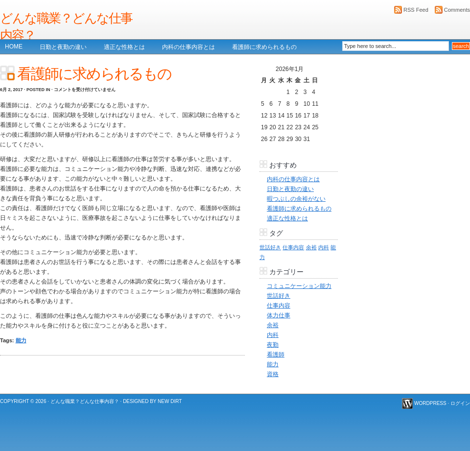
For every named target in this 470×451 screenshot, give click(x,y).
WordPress (430, 403)
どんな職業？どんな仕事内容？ (66, 27)
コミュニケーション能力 (299, 286)
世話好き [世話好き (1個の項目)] (270, 247)
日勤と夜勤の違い (63, 47)
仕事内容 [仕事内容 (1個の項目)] (293, 247)
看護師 (275, 354)
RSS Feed (415, 10)
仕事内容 (278, 305)
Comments (457, 10)
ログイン (460, 403)
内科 (273, 335)
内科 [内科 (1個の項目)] (323, 247)
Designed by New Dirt (152, 401)
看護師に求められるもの (264, 47)
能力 (21, 340)
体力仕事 (278, 315)
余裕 (273, 325)
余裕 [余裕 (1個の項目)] (311, 247)
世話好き (278, 295)
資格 (273, 374)
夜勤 (273, 344)
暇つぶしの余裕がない (296, 198)
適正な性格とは (124, 47)
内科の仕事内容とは (188, 47)
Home (14, 46)
